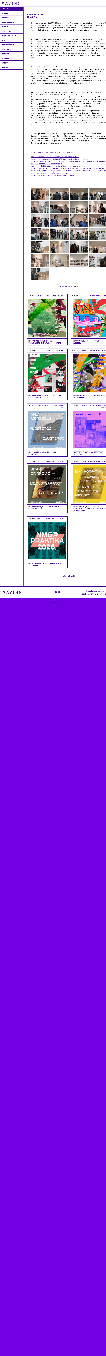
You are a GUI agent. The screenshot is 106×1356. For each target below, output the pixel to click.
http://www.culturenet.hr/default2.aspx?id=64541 (53, 175)
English (5, 9)
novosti (5, 18)
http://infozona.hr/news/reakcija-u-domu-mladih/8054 (55, 157)
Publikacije (7, 49)
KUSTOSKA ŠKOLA (9, 36)
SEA (3, 40)
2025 (39, 405)
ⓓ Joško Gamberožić (53, 602)
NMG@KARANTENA (8, 45)
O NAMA (5, 13)
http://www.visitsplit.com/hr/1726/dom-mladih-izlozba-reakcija (59, 159)
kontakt (5, 54)
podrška (5, 58)
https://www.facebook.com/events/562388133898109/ (53, 152)
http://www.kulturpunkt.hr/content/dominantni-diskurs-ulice (58, 166)
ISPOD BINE (7, 31)
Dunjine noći (8, 27)
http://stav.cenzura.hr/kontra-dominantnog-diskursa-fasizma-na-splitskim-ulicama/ (68, 168)
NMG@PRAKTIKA (8, 22)
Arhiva (5, 63)
